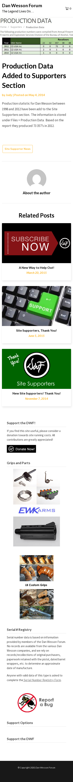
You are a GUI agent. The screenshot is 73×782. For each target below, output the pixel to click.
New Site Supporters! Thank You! (36, 393)
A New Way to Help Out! (36, 267)
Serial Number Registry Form (42, 680)
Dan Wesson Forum (22, 5)
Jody (9, 95)
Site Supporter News (18, 148)
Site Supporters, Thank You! (36, 330)
